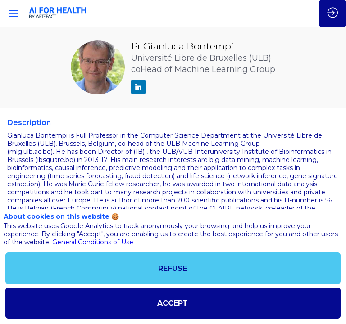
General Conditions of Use (92, 242)
